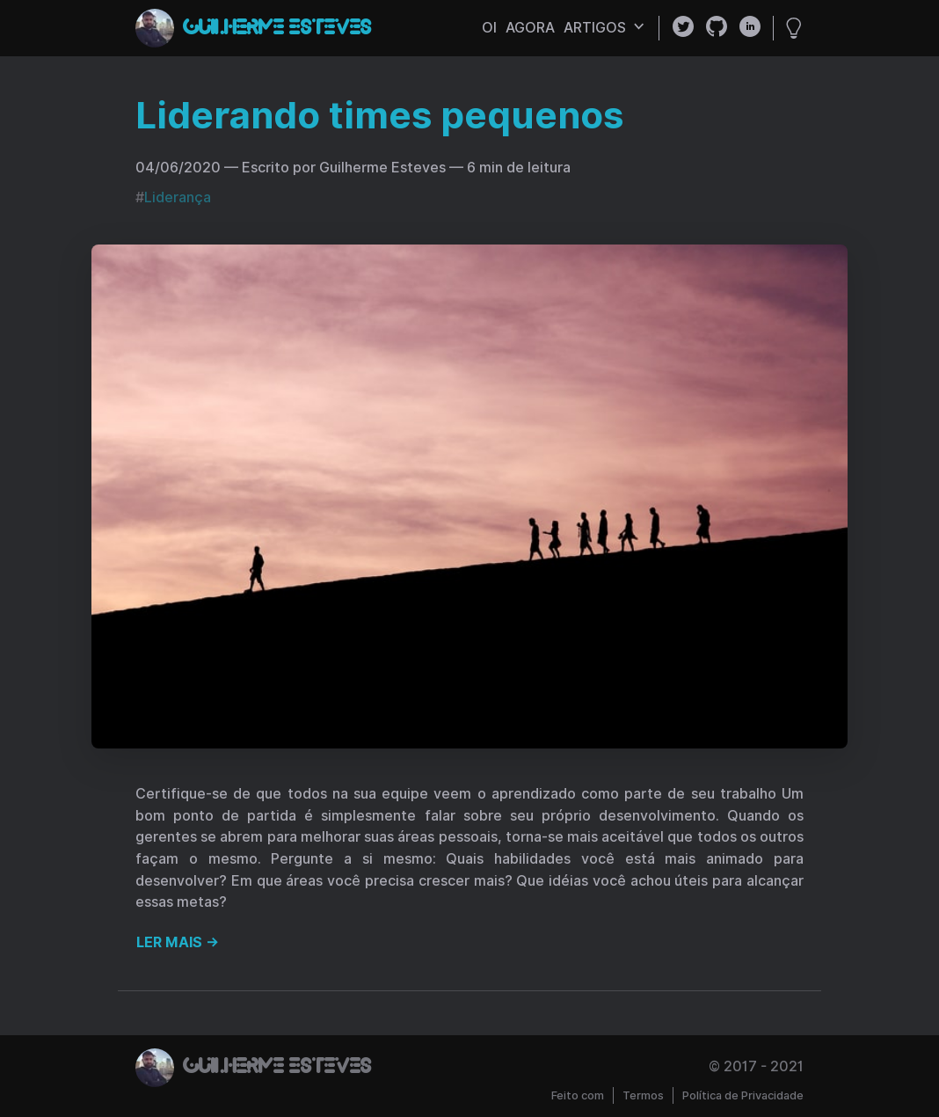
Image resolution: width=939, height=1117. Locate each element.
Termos (643, 1095)
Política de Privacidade (743, 1095)
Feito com (577, 1095)
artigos (604, 27)
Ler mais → (177, 942)
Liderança (177, 197)
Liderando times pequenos (379, 115)
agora (530, 27)
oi (489, 27)
